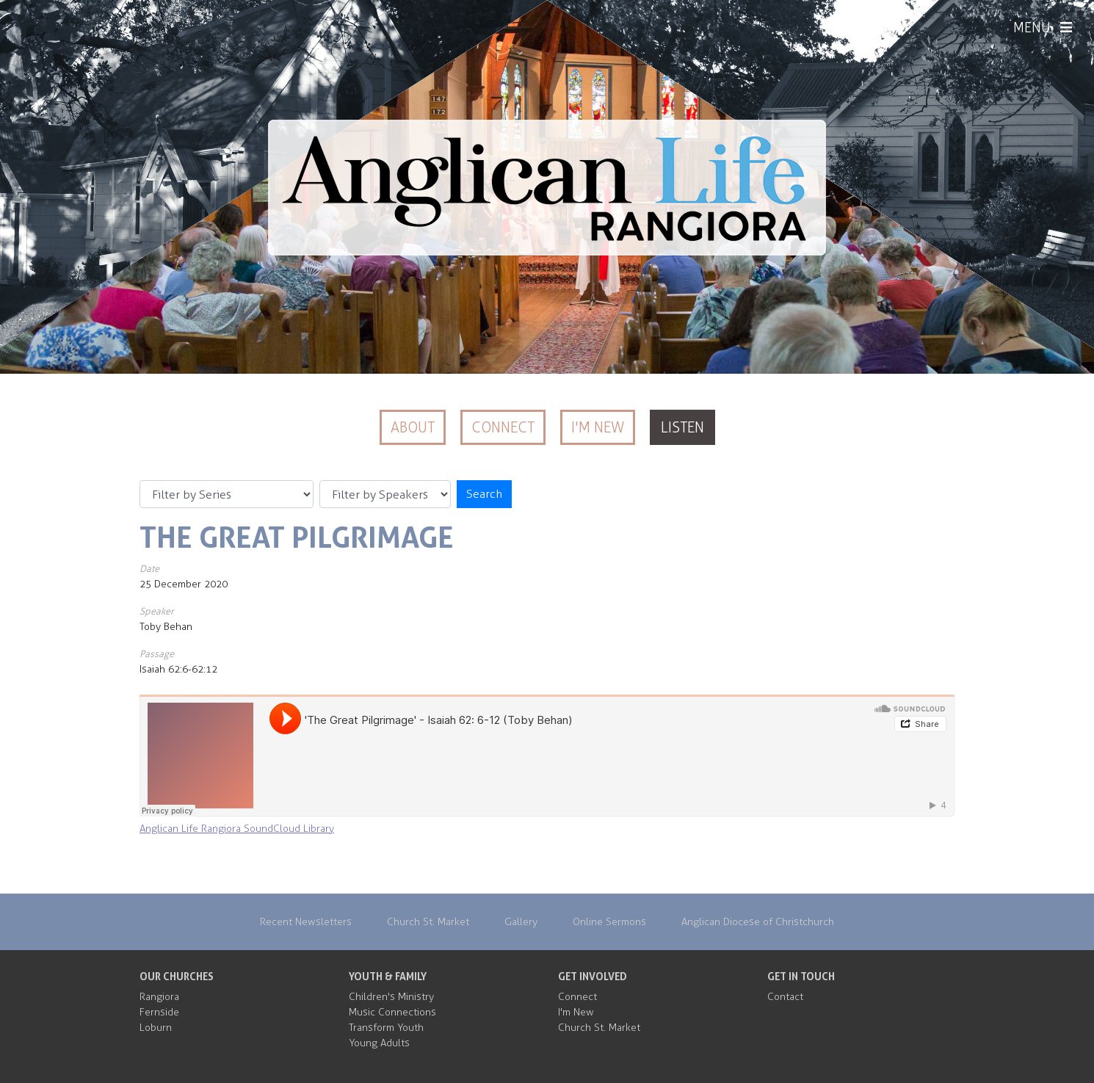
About (413, 427)
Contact (785, 996)
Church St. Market (428, 922)
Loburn (156, 1027)
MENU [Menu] (1042, 28)
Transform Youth (386, 1027)
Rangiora (159, 996)
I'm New (597, 427)
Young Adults (379, 1043)
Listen (682, 427)
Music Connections (392, 1012)
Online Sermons (609, 922)
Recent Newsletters (306, 922)
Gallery (520, 922)
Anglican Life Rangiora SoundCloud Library (237, 828)
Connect (503, 427)
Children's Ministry (391, 996)
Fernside (159, 1012)
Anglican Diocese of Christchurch (757, 922)
